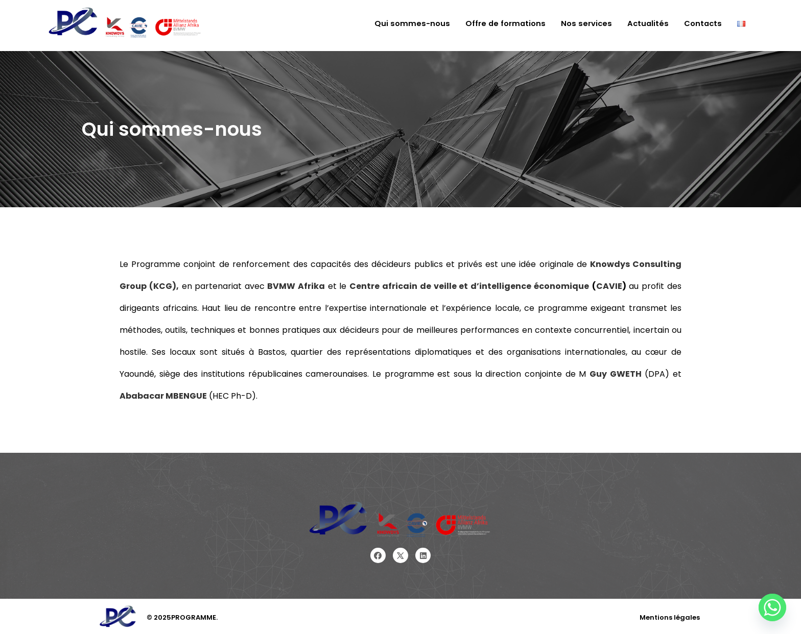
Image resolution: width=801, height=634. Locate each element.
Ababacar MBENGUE (163, 396)
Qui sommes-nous (408, 23)
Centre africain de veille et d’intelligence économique (469, 286)
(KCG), (163, 286)
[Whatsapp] (772, 607)
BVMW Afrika (296, 286)
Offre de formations (502, 23)
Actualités (646, 23)
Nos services (584, 23)
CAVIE (609, 286)
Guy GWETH (616, 374)
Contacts (702, 23)
